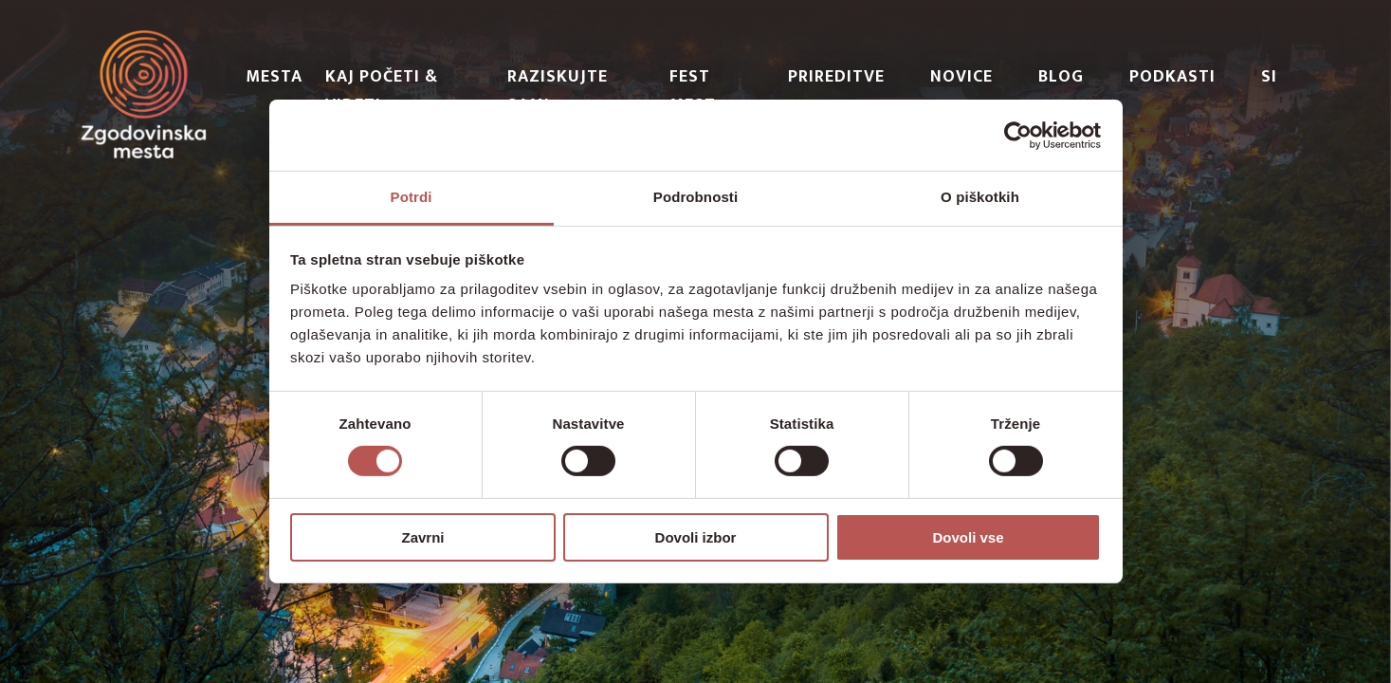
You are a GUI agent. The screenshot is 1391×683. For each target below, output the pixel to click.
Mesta (274, 77)
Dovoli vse (967, 537)
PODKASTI (1172, 77)
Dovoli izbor (696, 537)
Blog (1061, 77)
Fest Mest (692, 91)
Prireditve (836, 77)
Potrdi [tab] (411, 197)
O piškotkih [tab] (980, 197)
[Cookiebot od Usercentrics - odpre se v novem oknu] (1018, 134)
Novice (961, 77)
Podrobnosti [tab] (695, 197)
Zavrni (422, 537)
